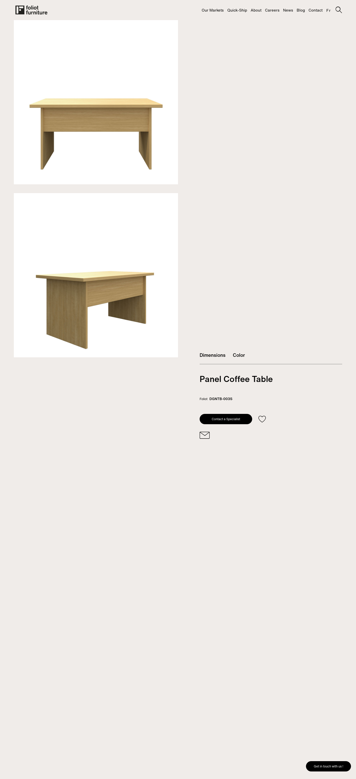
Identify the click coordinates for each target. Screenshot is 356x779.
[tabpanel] (96, 102)
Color (239, 355)
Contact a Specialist (226, 419)
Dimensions (213, 355)
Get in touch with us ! (328, 766)
